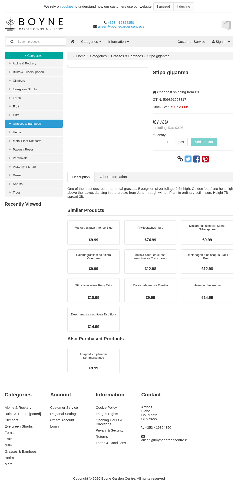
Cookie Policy (106, 415)
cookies (67, 6)
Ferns (15, 100)
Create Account (62, 428)
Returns (102, 444)
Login (54, 434)
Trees (15, 200)
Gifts (14, 118)
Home (81, 56)
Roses (15, 182)
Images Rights (107, 421)
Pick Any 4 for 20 (24, 172)
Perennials (19, 163)
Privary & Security (109, 438)
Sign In (221, 42)
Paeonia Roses (22, 154)
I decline (183, 6)
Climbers (17, 82)
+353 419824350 (121, 22)
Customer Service (191, 42)
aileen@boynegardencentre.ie (121, 26)
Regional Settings (64, 421)
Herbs (15, 136)
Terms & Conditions (111, 450)
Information (118, 42)
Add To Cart (204, 142)
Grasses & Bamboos (27, 127)
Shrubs (16, 191)
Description (81, 177)
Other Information (113, 177)
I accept (163, 6)
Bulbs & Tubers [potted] (29, 73)
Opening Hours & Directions (109, 430)
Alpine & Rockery (24, 64)
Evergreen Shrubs (25, 91)
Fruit (14, 109)
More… (10, 472)
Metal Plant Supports (27, 145)
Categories (91, 42)
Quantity (159, 135)
